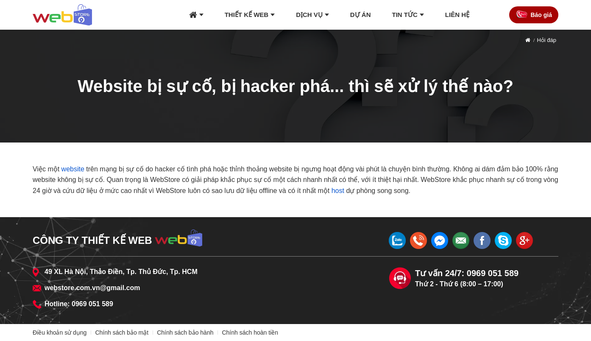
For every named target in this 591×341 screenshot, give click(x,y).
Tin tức (405, 14)
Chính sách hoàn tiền (250, 332)
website (72, 169)
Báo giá (541, 14)
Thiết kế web (247, 14)
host (338, 190)
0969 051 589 (92, 303)
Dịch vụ (309, 14)
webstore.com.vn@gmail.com (92, 287)
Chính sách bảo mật (121, 332)
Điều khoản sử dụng (59, 332)
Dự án (360, 14)
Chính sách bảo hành (185, 332)
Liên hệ (457, 14)
